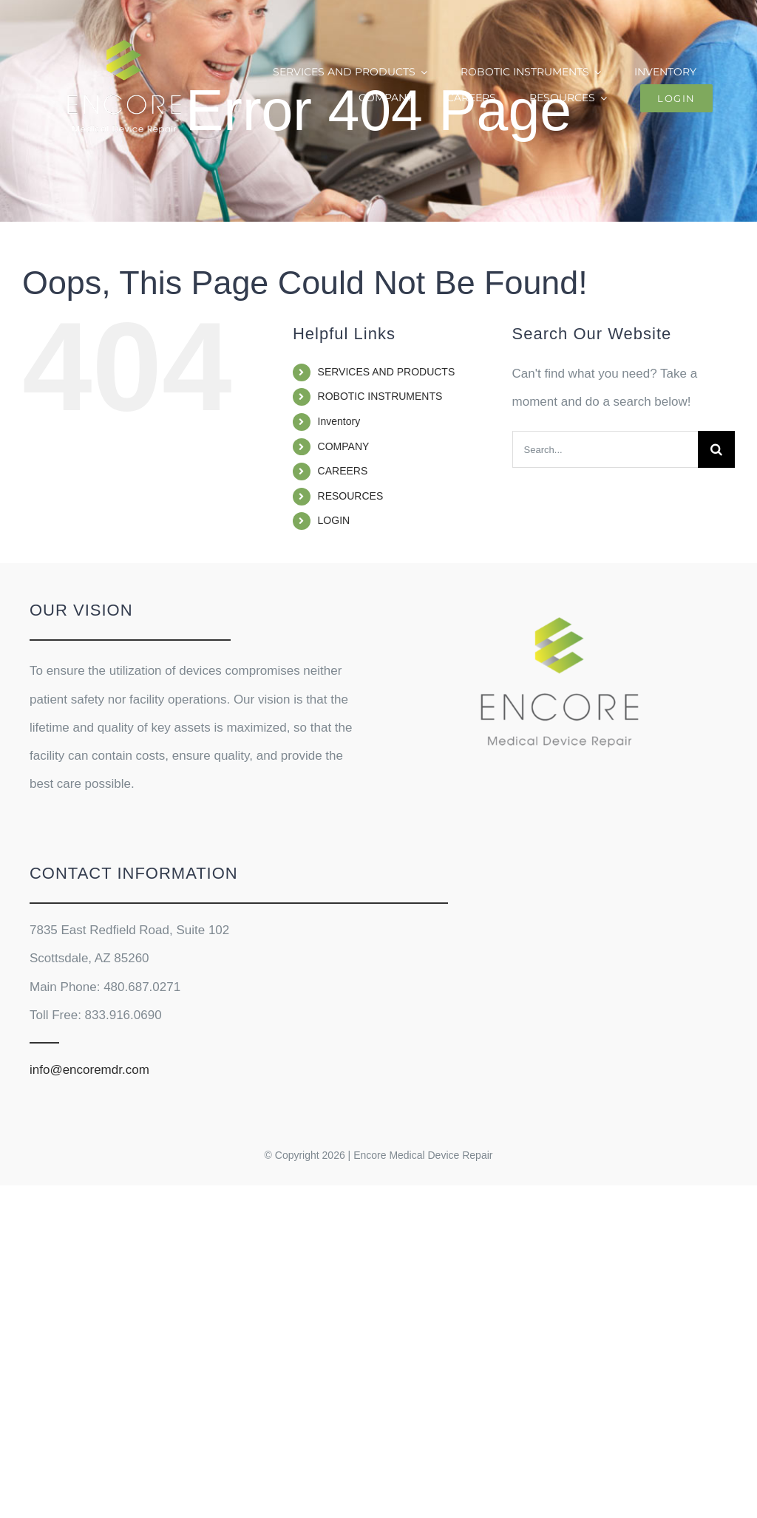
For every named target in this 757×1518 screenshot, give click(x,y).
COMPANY (344, 446)
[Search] (716, 449)
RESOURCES (351, 496)
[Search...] (605, 449)
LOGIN (334, 520)
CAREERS (343, 471)
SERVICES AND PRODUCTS (386, 372)
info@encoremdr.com (89, 1070)
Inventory (339, 421)
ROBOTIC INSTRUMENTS (380, 396)
